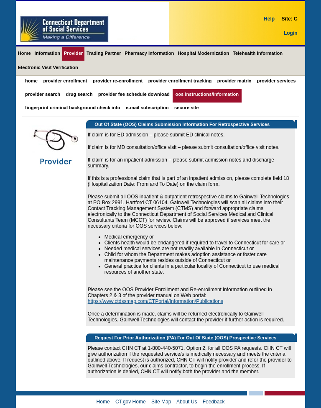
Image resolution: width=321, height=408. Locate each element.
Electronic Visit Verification (48, 67)
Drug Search (79, 94)
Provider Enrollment (65, 80)
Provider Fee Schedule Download (134, 94)
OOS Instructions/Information (207, 94)
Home (24, 53)
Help (269, 19)
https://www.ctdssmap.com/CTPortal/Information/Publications (155, 301)
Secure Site (186, 107)
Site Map (161, 402)
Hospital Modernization (203, 53)
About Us (186, 402)
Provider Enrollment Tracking (180, 80)
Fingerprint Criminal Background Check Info (72, 107)
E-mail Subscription (147, 107)
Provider (73, 53)
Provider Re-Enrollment (118, 80)
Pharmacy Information (149, 53)
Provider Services (276, 80)
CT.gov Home (130, 402)
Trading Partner (104, 53)
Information (48, 53)
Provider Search (42, 94)
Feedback (214, 402)
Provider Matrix (234, 80)
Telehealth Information (258, 53)
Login (291, 33)
